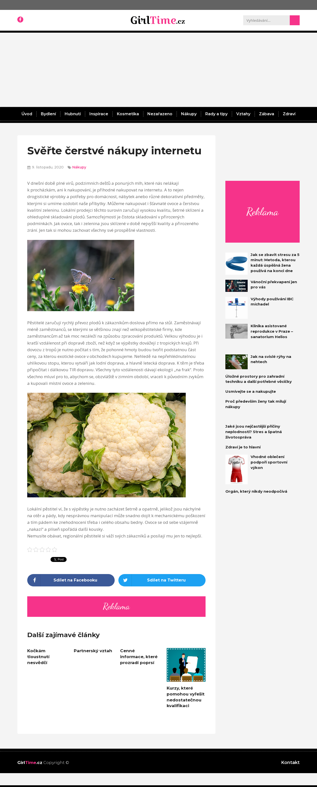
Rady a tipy (216, 114)
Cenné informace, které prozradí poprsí (139, 656)
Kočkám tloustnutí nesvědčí (38, 656)
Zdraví (289, 114)
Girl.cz (29, 762)
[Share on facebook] (71, 580)
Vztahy (243, 114)
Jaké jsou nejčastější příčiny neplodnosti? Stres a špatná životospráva (253, 432)
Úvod (27, 114)
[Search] (295, 20)
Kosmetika (128, 114)
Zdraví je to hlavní (243, 447)
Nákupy (189, 114)
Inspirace (98, 114)
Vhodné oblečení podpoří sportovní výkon (269, 462)
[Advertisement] (158, 69)
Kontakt (290, 762)
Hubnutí (73, 114)
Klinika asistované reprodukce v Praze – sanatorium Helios (272, 331)
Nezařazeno (159, 114)
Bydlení (48, 114)
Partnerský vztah (93, 650)
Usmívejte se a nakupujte (250, 391)
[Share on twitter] (162, 580)
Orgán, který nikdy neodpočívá (256, 491)
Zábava (266, 114)
